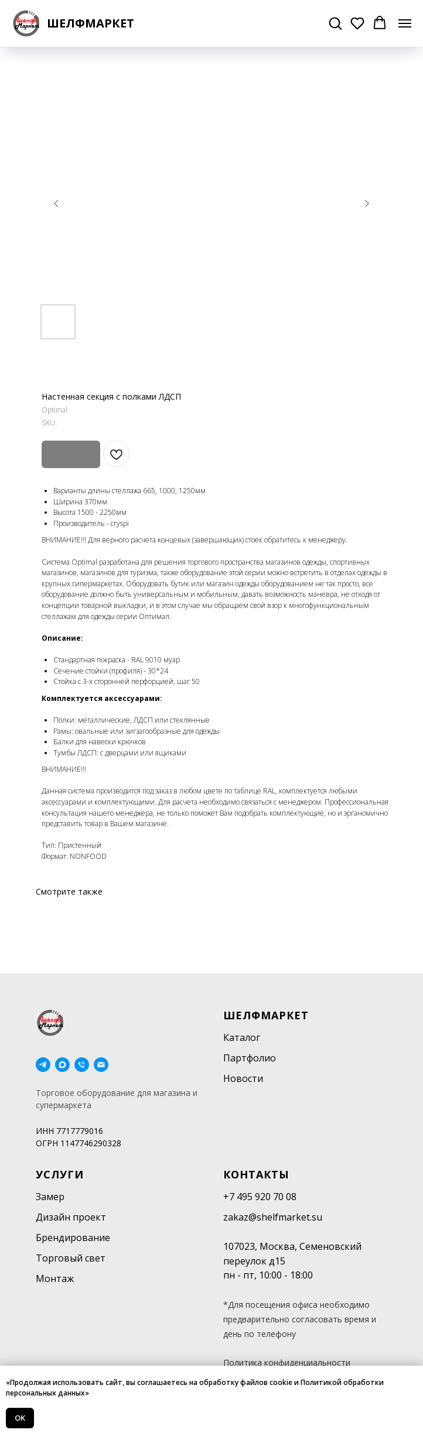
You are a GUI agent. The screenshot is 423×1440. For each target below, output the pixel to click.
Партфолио (249, 1057)
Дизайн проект (71, 1217)
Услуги (60, 1174)
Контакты (256, 1174)
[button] (335, 23)
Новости (243, 1078)
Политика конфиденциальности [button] (286, 1362)
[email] (101, 1064)
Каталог (241, 1037)
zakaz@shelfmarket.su (272, 1217)
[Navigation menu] (404, 23)
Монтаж (55, 1278)
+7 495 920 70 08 (259, 1196)
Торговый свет (70, 1258)
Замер (50, 1196)
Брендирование (73, 1237)
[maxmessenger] (62, 1064)
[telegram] (43, 1064)
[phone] (81, 1064)
